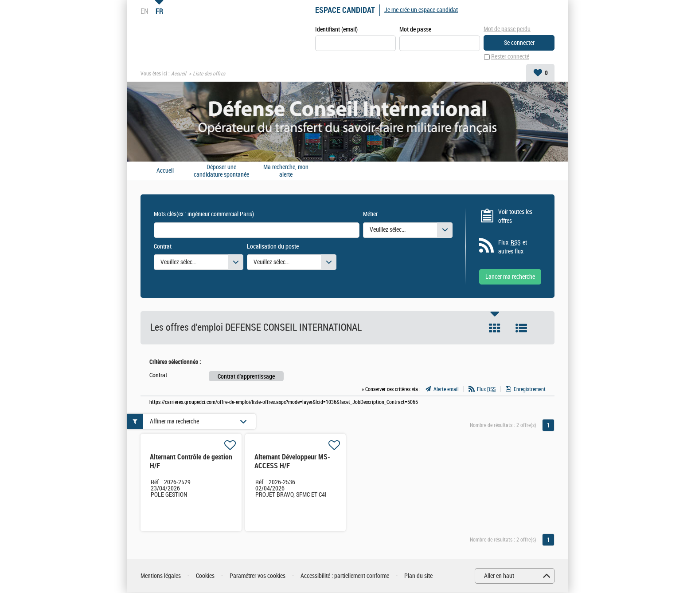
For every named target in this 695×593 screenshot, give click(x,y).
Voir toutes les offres (515, 216)
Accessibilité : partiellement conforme (345, 576)
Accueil (178, 74)
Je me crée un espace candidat (421, 10)
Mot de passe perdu (507, 29)
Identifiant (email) (336, 29)
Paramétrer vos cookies (257, 576)
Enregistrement (530, 389)
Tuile (494, 328)
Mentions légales (161, 576)
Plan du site (418, 576)
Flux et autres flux (512, 247)
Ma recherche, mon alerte (285, 171)
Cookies (205, 576)
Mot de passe (415, 29)
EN (144, 11)
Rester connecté (510, 57)
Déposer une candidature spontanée (221, 171)
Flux (486, 389)
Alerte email (446, 389)
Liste (521, 328)
